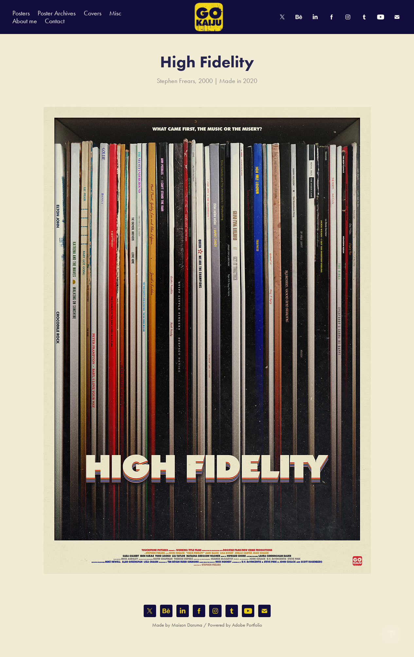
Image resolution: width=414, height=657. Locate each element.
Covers (92, 13)
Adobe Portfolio (247, 625)
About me (24, 21)
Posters (21, 13)
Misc (115, 13)
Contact (54, 21)
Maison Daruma (186, 625)
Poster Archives (57, 13)
